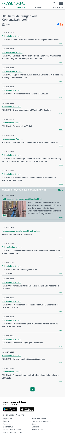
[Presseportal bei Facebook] (15, 415)
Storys (5, 7)
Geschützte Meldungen (12, 432)
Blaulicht (21, 7)
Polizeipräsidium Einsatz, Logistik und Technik (21, 231)
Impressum (7, 418)
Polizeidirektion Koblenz (11, 36)
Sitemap (35, 427)
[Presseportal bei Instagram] (22, 415)
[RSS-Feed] (61, 25)
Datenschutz (8, 427)
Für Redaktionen (39, 418)
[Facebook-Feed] (58, 25)
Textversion (8, 424)
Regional (39, 7)
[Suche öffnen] (54, 3)
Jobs (34, 424)
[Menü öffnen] (61, 3)
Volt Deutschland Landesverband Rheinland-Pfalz (22, 199)
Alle (60, 190)
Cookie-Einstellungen (12, 430)
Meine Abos (58, 7)
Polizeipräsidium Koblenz (12, 52)
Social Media (37, 430)
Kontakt (6, 421)
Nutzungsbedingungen (41, 421)
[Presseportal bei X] (18, 415)
